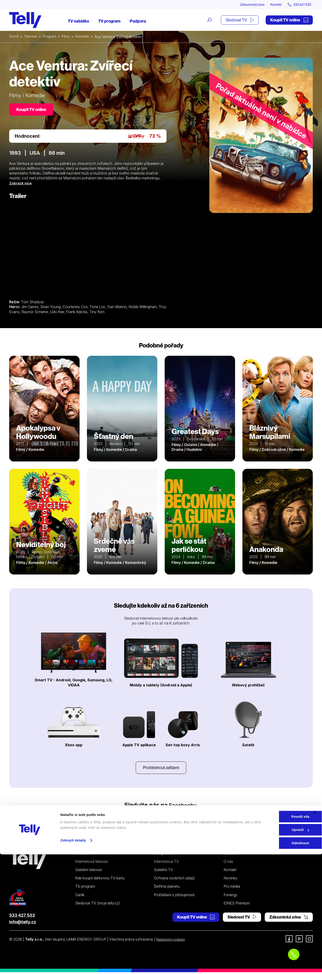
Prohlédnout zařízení (161, 769)
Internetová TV (166, 863)
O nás (228, 863)
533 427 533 (22, 917)
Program (51, 37)
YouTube (180, 813)
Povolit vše (272, 936)
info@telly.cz (22, 923)
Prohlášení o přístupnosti (174, 896)
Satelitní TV (163, 871)
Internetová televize (91, 863)
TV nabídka (78, 21)
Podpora (138, 21)
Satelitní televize (88, 871)
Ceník (79, 896)
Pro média (232, 888)
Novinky (230, 880)
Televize (32, 37)
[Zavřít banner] (314, 932)
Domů (14, 37)
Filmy (68, 37)
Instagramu (144, 813)
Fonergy (230, 896)
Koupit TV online (289, 20)
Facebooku (182, 806)
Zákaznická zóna (246, 4)
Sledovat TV (240, 20)
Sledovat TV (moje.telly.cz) (97, 905)
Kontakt (272, 4)
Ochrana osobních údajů (174, 880)
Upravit (272, 949)
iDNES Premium (237, 905)
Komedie (85, 37)
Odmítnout (272, 963)
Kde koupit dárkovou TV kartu (100, 880)
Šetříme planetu (167, 888)
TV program (109, 21)
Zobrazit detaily (73, 960)
